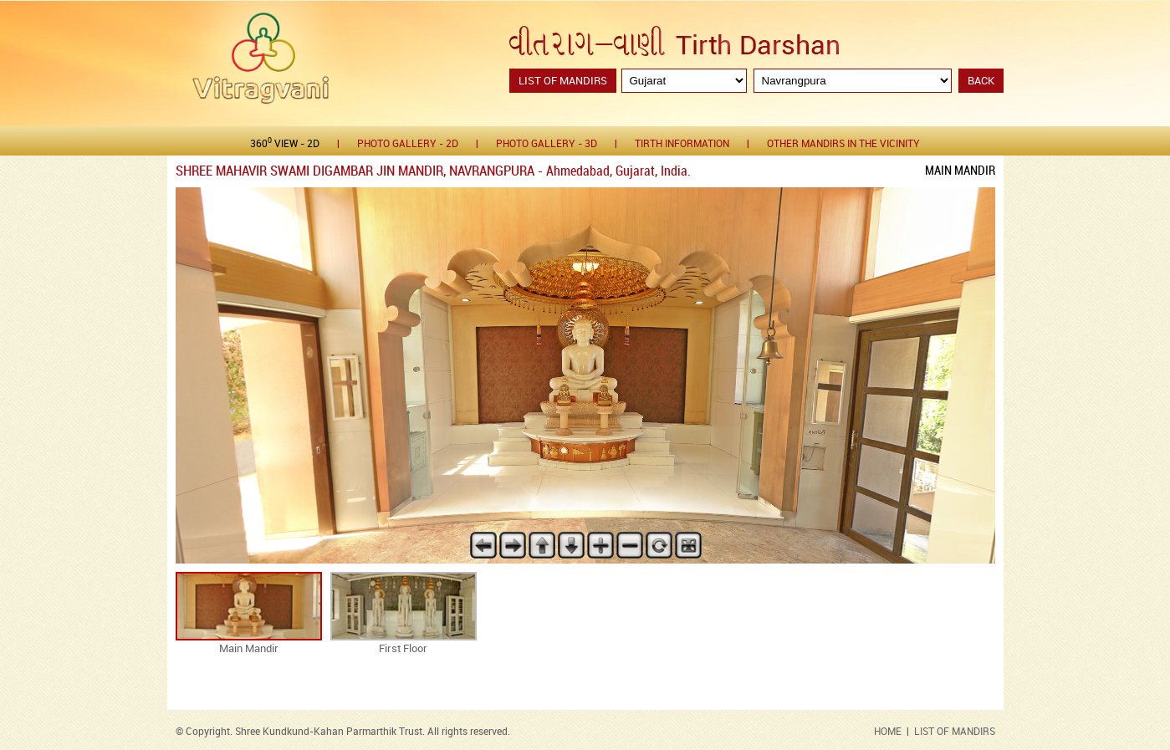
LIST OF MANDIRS (954, 732)
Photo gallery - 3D (546, 144)
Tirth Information (682, 144)
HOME (888, 732)
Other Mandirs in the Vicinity (843, 144)
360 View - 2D (284, 143)
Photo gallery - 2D (407, 144)
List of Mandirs (563, 81)
